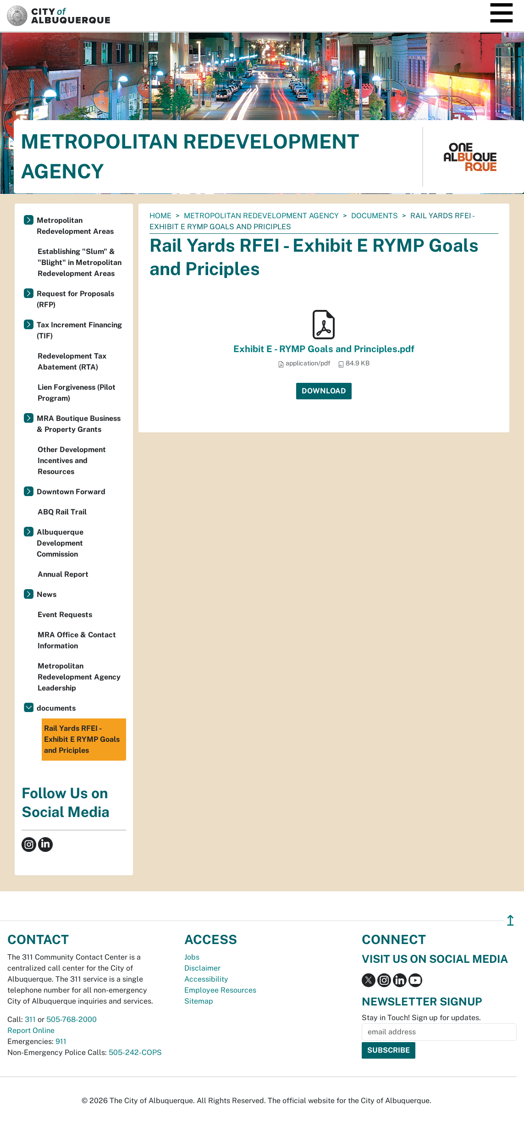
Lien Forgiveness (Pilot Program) (77, 393)
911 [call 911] (60, 1041)
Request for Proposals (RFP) (75, 299)
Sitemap (198, 1001)
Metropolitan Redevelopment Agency (261, 215)
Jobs (191, 957)
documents (374, 215)
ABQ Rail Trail (62, 512)
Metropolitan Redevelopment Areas (75, 226)
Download (324, 391)
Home (160, 215)
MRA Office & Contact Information (77, 640)
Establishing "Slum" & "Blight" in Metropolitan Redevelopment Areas (79, 262)
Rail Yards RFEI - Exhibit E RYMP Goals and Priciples (82, 739)
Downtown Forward (71, 491)
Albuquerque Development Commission (60, 543)
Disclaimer (202, 968)
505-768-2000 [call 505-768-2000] (71, 1019)
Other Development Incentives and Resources (72, 460)
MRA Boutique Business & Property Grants (79, 424)
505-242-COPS (135, 1052)
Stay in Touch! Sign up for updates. (421, 1017)
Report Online (31, 1030)
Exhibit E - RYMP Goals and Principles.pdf (323, 348)
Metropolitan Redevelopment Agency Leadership (79, 677)
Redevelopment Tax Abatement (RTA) (72, 361)
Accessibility (206, 979)
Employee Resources (220, 990)
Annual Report (63, 574)
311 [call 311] (30, 1019)
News (46, 594)
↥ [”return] (510, 920)
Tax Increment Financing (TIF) (79, 330)
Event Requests (65, 614)
